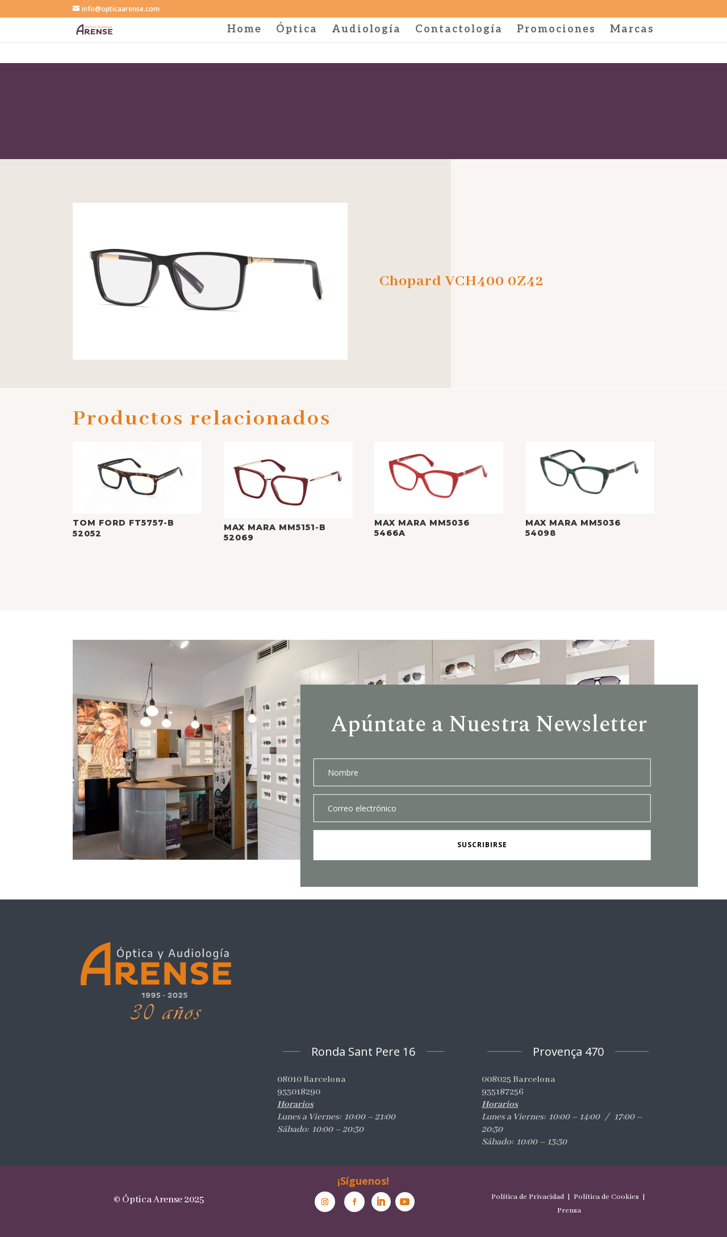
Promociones (556, 30)
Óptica (296, 30)
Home (244, 30)
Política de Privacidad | (531, 1197)
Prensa (569, 1210)
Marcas (632, 30)
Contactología (459, 30)
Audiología (366, 30)
